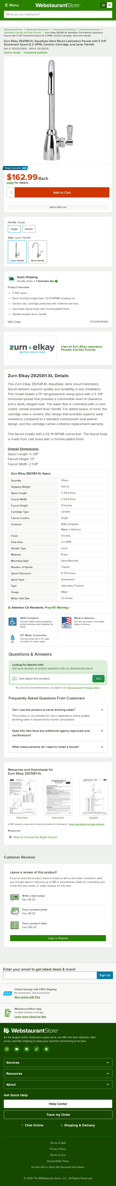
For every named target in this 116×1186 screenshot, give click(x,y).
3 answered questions (35, 52)
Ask (98, 678)
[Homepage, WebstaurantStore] (58, 5)
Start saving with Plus (27, 997)
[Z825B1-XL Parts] (94, 798)
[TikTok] (36, 1049)
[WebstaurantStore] (51, 1031)
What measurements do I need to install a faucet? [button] (45, 747)
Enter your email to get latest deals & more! (39, 969)
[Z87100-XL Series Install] (58, 798)
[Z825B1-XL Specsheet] (22, 798)
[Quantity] (11, 192)
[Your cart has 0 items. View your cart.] (106, 5)
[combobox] (58, 14)
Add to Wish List (58, 207)
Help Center (58, 1104)
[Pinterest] (46, 1049)
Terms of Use (74, 687)
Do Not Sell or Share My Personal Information (58, 1167)
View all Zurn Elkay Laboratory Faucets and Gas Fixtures (81, 348)
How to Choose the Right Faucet (47, 837)
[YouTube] (17, 1049)
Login (10, 182)
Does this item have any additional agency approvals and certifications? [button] (51, 733)
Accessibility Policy (58, 1161)
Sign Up (104, 975)
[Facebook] (27, 1049)
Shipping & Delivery (77, 1125)
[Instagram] (7, 1049)
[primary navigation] (12, 5)
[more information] (56, 281)
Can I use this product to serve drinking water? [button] (43, 710)
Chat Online (32, 1125)
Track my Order (58, 1115)
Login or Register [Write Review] (58, 938)
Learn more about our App (30, 1016)
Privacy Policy (93, 687)
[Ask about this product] (58, 678)
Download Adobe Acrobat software (86, 824)
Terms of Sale (58, 1143)
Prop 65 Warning (56, 607)
